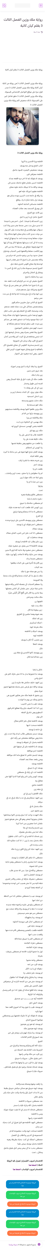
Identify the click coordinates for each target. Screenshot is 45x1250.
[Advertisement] (22, 46)
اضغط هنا (33, 1165)
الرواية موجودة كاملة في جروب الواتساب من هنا (22, 1195)
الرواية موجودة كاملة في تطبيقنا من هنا (23, 1204)
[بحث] (4, 5)
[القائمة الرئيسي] (41, 5)
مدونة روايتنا (13, 1244)
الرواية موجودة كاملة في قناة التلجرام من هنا (22, 1184)
